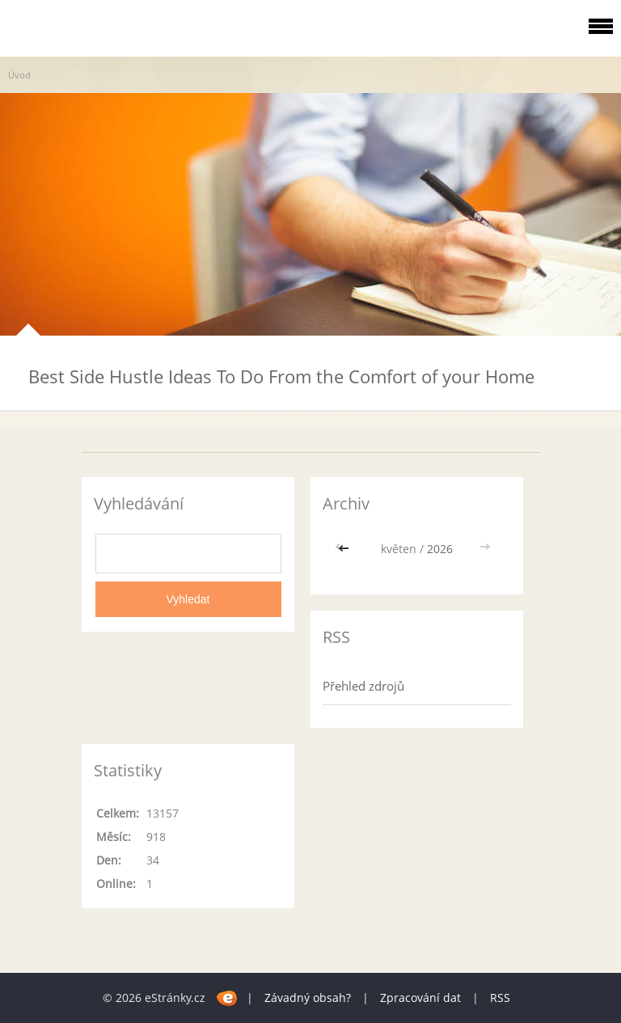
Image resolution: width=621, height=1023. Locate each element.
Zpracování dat (420, 997)
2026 (440, 548)
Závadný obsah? (307, 997)
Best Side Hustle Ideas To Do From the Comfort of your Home (281, 376)
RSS (500, 997)
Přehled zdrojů (363, 686)
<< (345, 548)
